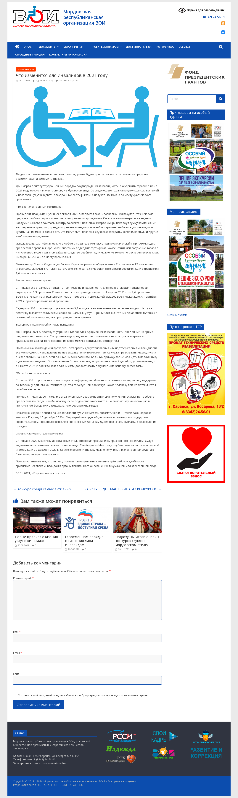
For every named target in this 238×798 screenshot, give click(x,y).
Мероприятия (73, 46)
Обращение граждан (30, 54)
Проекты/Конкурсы (105, 46)
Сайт (16, 674)
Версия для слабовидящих (201, 10)
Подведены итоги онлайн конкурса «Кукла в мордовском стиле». (137, 540)
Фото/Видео (165, 46)
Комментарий (23, 578)
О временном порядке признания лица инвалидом (84, 540)
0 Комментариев (67, 80)
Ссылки (184, 46)
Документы (47, 46)
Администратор (45, 80)
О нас (28, 46)
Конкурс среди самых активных (42, 489)
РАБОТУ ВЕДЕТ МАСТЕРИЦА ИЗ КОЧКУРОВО (123, 489)
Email (17, 653)
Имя (17, 631)
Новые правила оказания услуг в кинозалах (36, 538)
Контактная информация (68, 54)
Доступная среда (138, 46)
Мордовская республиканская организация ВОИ (84, 17)
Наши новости (26, 69)
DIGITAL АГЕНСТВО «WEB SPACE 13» (60, 785)
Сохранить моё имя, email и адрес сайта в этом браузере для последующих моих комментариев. (83, 695)
